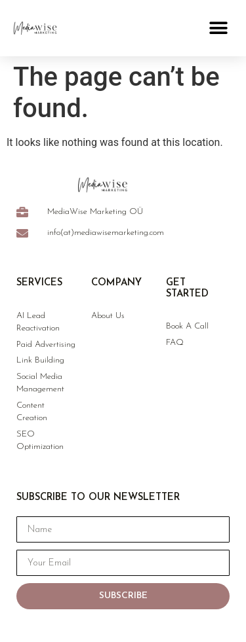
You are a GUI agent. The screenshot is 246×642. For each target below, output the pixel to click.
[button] (218, 28)
